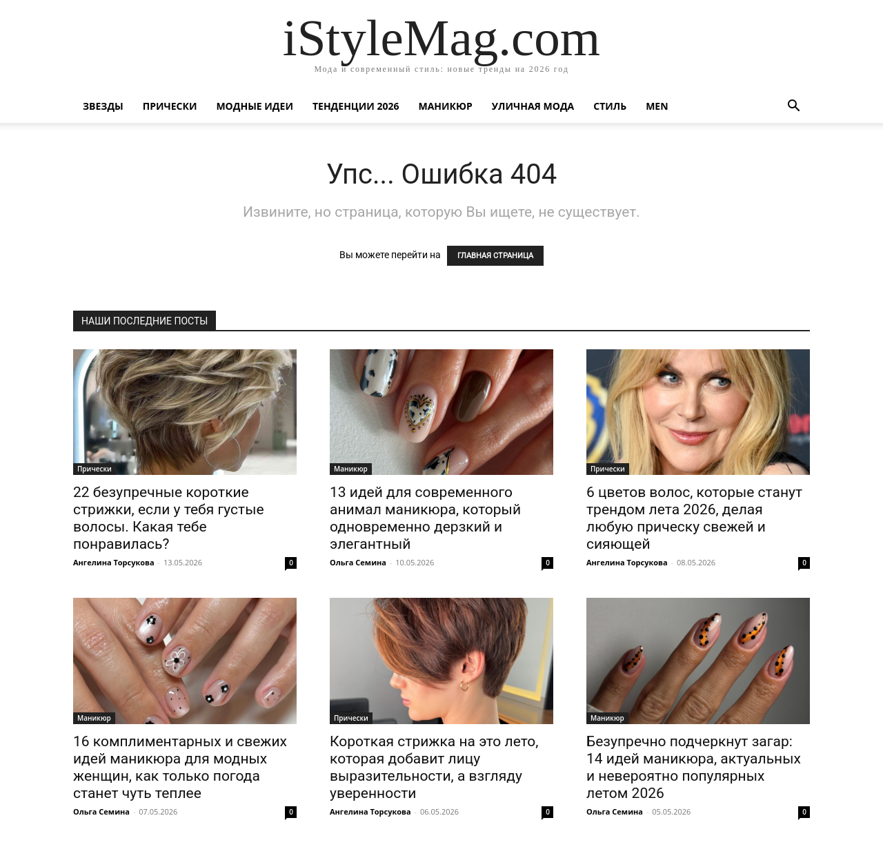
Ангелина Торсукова (114, 562)
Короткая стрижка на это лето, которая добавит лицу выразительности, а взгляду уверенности (434, 767)
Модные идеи (254, 106)
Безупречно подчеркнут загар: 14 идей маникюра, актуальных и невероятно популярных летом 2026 (693, 767)
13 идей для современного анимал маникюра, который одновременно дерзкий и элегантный (425, 518)
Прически (170, 106)
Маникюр (446, 106)
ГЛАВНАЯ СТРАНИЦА (495, 255)
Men (657, 106)
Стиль (609, 106)
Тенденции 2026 (355, 106)
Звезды (103, 106)
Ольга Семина (358, 562)
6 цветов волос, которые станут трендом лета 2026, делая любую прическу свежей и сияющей (694, 518)
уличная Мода (533, 106)
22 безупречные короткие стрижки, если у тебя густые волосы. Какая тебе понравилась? (168, 518)
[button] (793, 107)
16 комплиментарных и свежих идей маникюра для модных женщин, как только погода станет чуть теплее (180, 767)
